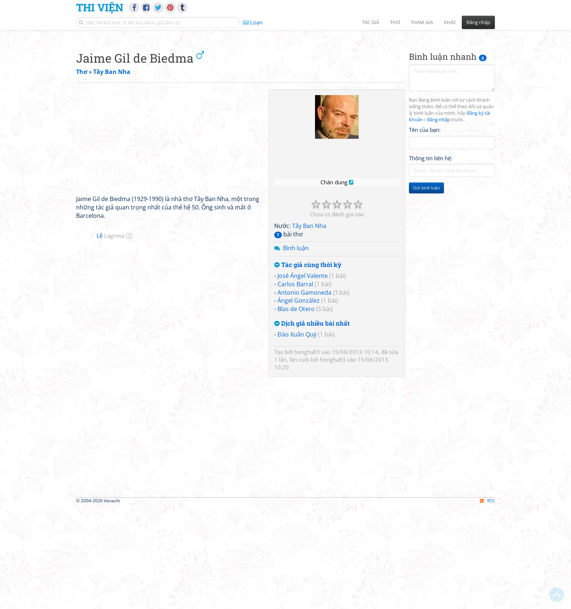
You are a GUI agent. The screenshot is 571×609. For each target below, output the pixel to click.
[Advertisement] (285, 86)
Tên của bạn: (425, 231)
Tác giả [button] (370, 22)
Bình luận (296, 350)
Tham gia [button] (422, 22)
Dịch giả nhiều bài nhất (312, 425)
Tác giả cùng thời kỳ (308, 367)
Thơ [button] (395, 22)
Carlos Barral (295, 386)
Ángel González (298, 402)
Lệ (111, 338)
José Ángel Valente (302, 378)
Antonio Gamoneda (304, 394)
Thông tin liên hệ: (430, 260)
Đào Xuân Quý (296, 436)
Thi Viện (99, 7)
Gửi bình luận (426, 290)
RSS (487, 603)
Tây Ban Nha (309, 328)
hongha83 (307, 453)
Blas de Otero (296, 411)
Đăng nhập (478, 22)
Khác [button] (450, 22)
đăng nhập (438, 222)
